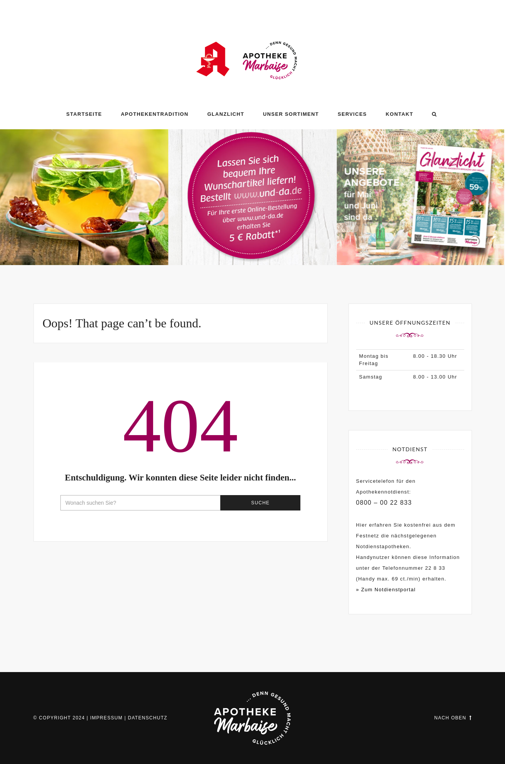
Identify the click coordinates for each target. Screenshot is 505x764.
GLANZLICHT (225, 114)
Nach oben (453, 718)
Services (352, 114)
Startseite (84, 114)
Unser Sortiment (291, 114)
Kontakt (399, 114)
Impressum (106, 718)
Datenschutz (147, 718)
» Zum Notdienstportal (386, 589)
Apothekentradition (154, 114)
